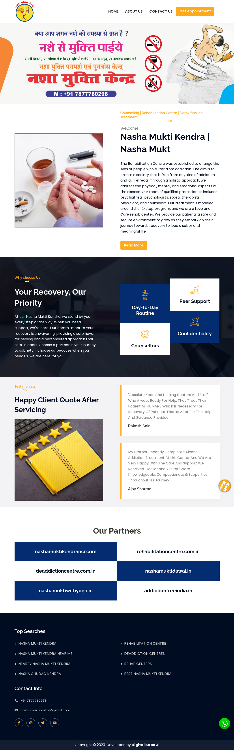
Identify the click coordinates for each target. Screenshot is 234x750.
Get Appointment (195, 11)
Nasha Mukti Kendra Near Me (45, 653)
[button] (17, 63)
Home (113, 11)
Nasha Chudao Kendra (39, 673)
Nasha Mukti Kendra (37, 643)
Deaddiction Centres (144, 653)
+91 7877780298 (33, 700)
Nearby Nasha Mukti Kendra (44, 663)
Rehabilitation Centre (145, 643)
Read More (133, 245)
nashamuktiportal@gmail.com (45, 710)
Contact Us (161, 11)
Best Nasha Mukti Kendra (148, 673)
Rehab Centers (138, 663)
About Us (134, 11)
